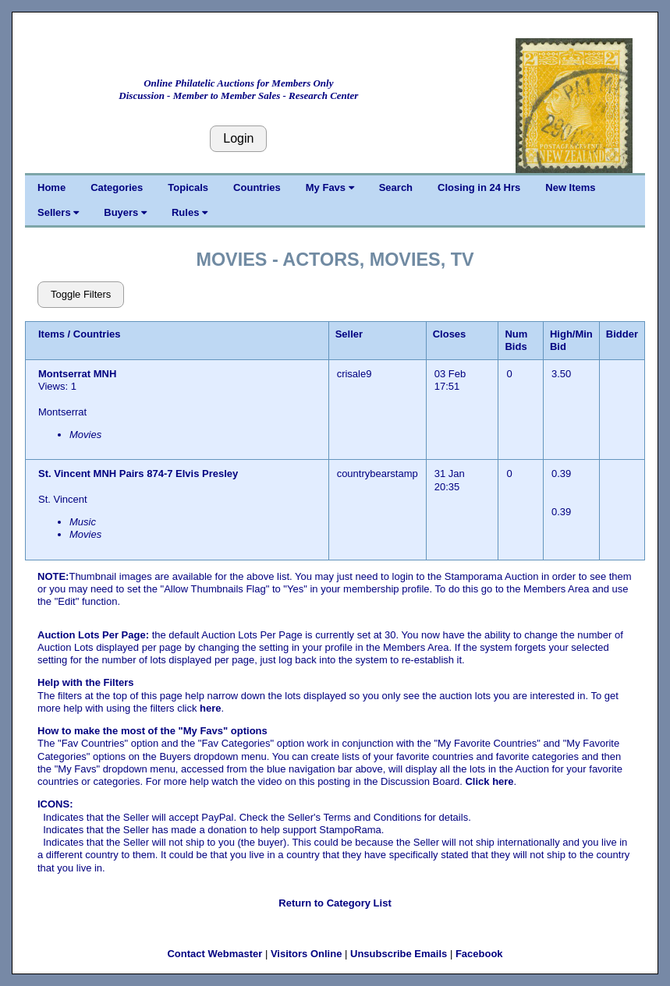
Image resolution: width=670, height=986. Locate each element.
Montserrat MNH (78, 374)
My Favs (330, 187)
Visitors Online (306, 953)
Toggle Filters (81, 294)
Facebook (479, 953)
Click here (489, 781)
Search (396, 187)
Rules (189, 212)
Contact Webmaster (214, 953)
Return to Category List (334, 903)
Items (51, 334)
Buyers (125, 212)
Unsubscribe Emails (398, 953)
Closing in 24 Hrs (479, 187)
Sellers (58, 212)
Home (51, 187)
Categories (116, 187)
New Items (570, 187)
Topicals (188, 187)
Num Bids (516, 340)
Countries (257, 187)
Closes (449, 334)
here (210, 708)
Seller (349, 334)
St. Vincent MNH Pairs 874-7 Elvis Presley (138, 473)
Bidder (622, 334)
